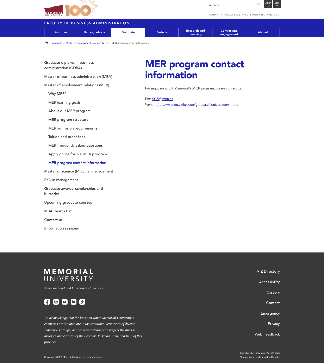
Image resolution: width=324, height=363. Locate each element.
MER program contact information (77, 163)
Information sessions (61, 228)
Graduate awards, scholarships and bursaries (73, 191)
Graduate (128, 32)
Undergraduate (94, 32)
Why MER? (57, 94)
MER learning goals (64, 102)
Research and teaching (195, 32)
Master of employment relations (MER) (87, 43)
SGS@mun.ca (162, 99)
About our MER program (69, 111)
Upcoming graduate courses (68, 202)
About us (61, 32)
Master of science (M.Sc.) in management (78, 171)
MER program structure (68, 119)
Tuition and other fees (66, 136)
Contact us (53, 220)
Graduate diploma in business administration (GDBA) (69, 65)
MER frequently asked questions (75, 145)
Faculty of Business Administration (87, 23)
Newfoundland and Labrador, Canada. (260, 357)
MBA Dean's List (58, 211)
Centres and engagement (229, 32)
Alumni (263, 32)
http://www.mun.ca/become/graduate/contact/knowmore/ (196, 104)
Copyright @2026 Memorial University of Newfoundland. (73, 357)
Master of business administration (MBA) (78, 76)
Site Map (244, 353)
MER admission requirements (72, 128)
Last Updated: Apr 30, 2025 (265, 353)
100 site (81, 8)
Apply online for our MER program (77, 154)
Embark (161, 32)
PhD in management (61, 180)
